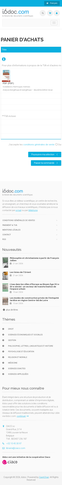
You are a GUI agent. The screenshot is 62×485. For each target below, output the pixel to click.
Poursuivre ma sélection (45, 154)
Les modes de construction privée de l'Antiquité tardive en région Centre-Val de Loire (34, 299)
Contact (6, 234)
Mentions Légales (11, 230)
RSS (4, 239)
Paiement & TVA (9, 225)
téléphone (33, 210)
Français (52, 3)
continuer (23, 416)
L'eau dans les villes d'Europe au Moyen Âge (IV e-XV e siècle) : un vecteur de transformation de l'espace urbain (35, 286)
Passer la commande (46, 162)
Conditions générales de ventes (18, 220)
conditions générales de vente (38, 144)
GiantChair (44, 477)
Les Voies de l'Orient (20, 272)
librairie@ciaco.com (13, 448)
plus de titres (10, 310)
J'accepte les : (35, 144)
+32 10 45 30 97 (12, 443)
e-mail (18, 210)
